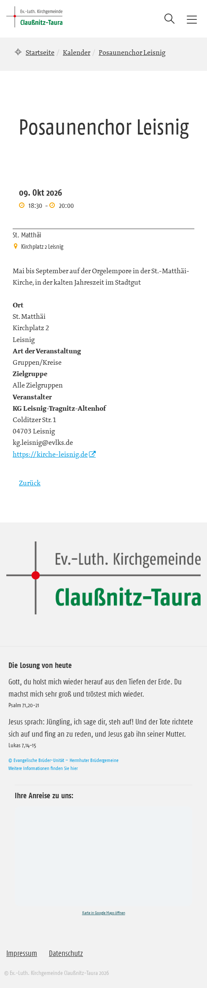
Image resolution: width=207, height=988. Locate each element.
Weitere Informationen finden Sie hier (43, 768)
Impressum (21, 953)
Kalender (76, 52)
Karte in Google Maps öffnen (103, 912)
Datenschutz (66, 953)
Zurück (29, 482)
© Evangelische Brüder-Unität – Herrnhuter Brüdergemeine (63, 760)
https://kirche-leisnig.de (50, 454)
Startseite (40, 52)
